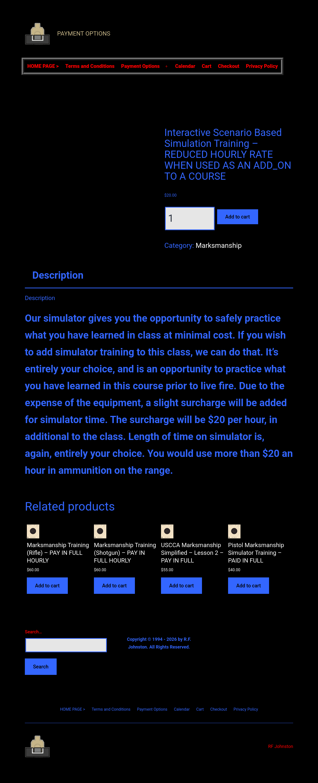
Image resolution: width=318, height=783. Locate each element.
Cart (206, 66)
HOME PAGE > (43, 66)
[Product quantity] (190, 218)
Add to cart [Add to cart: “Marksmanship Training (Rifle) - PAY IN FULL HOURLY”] (47, 586)
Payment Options (83, 33)
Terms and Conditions (90, 66)
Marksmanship (218, 245)
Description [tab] (57, 275)
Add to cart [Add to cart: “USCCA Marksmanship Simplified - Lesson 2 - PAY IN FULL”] (181, 586)
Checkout (228, 66)
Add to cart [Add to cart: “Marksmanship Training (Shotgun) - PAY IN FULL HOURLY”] (114, 586)
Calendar (185, 66)
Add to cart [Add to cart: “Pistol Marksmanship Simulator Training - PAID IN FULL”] (248, 586)
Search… (33, 631)
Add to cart (237, 217)
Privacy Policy (262, 66)
